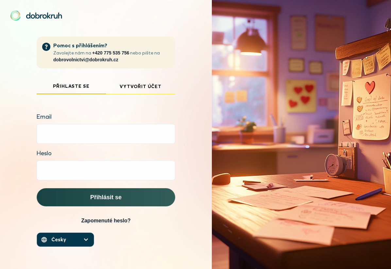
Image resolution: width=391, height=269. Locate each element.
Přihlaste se (71, 86)
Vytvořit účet (141, 86)
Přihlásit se (106, 197)
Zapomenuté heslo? (105, 220)
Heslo (44, 153)
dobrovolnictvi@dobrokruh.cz (85, 59)
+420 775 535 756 (110, 52)
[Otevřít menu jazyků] (65, 239)
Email (44, 116)
